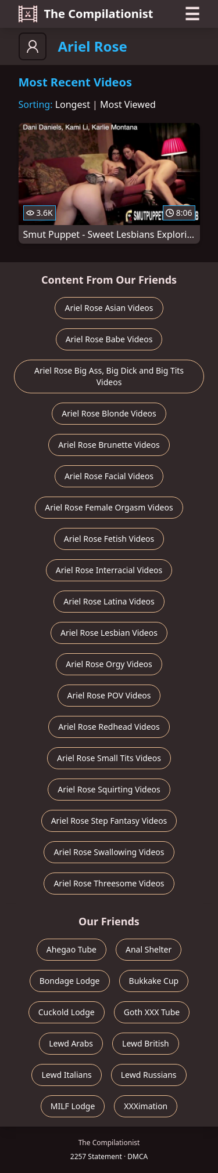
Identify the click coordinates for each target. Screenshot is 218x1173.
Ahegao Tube (72, 949)
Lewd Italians (66, 1074)
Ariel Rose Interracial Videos (109, 569)
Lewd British (145, 1043)
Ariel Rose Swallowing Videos (108, 851)
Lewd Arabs (71, 1043)
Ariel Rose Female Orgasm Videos (109, 507)
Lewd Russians (149, 1074)
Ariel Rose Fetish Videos (109, 538)
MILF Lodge (73, 1106)
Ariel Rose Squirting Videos (109, 789)
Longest (72, 104)
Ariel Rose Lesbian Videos (109, 632)
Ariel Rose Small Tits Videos (109, 757)
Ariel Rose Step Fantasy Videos (109, 820)
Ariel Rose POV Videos (109, 695)
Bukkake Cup (154, 980)
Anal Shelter (148, 949)
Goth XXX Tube (152, 1012)
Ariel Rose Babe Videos (109, 339)
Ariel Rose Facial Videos (109, 475)
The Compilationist (86, 14)
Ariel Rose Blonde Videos (109, 413)
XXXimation (145, 1106)
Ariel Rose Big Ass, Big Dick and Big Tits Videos (109, 376)
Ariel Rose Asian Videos (109, 307)
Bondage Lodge (70, 980)
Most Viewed (128, 104)
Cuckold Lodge (66, 1012)
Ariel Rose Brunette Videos (108, 444)
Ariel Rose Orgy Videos (109, 663)
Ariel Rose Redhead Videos (108, 726)
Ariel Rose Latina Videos (109, 601)
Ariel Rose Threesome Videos (108, 883)
